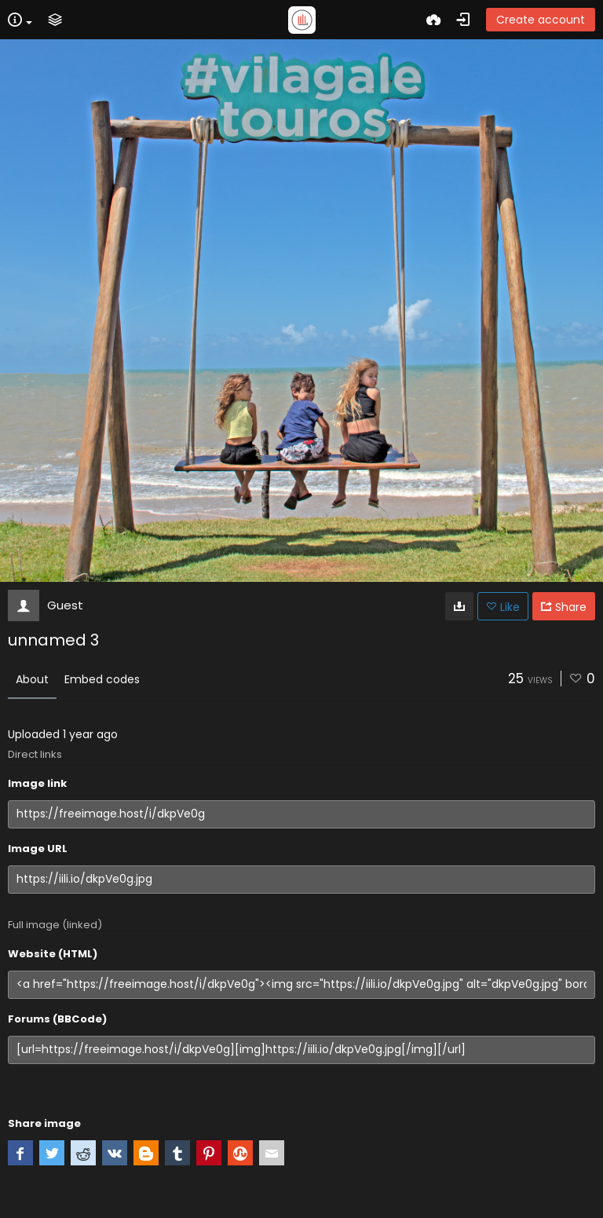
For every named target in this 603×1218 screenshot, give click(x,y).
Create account (540, 19)
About (32, 679)
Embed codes (102, 679)
